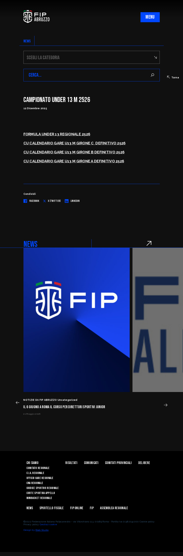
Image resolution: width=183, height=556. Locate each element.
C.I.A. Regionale (35, 473)
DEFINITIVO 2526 (110, 143)
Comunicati (91, 463)
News (29, 508)
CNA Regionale (34, 483)
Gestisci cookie (48, 524)
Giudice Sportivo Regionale (42, 488)
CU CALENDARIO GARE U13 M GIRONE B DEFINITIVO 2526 (74, 152)
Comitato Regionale (38, 468)
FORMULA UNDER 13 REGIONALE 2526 (56, 134)
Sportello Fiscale (51, 508)
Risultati (71, 463)
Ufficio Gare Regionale (40, 478)
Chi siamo (32, 463)
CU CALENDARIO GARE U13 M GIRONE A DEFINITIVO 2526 (73, 161)
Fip (92, 508)
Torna (173, 77)
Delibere (144, 463)
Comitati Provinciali (118, 463)
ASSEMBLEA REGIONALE (114, 508)
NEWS (27, 41)
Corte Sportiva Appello (40, 493)
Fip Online (76, 508)
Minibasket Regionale (39, 498)
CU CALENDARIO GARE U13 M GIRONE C (59, 143)
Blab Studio (42, 530)
